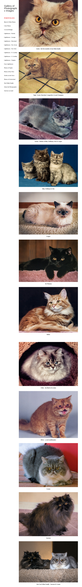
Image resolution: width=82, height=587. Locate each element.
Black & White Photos (10, 22)
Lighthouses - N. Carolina (10, 52)
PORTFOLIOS (9, 18)
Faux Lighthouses (8, 64)
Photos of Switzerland (9, 79)
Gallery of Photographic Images (10, 8)
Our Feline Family (9, 83)
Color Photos (7, 25)
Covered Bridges (8, 29)
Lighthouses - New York (10, 48)
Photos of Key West (9, 71)
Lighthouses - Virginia (10, 60)
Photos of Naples (8, 67)
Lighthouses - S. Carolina (10, 56)
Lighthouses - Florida (9, 33)
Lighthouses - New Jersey (10, 45)
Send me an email (8, 90)
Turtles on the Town (9, 75)
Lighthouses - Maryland (10, 41)
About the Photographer (10, 87)
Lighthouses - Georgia (9, 37)
